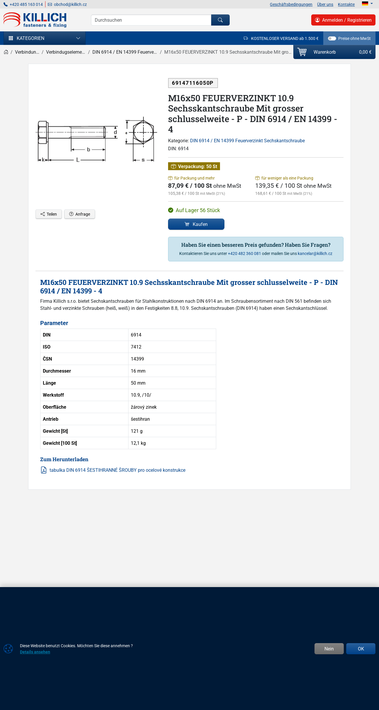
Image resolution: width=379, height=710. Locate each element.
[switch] (332, 38)
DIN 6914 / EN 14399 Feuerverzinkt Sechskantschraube (247, 140)
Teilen (48, 214)
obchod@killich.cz (67, 4)
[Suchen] (220, 20)
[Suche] (151, 20)
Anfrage (79, 214)
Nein (329, 649)
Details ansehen (35, 651)
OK (361, 649)
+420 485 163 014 (23, 4)
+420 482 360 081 (244, 253)
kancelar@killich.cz (315, 253)
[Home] (6, 52)
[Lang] (367, 3)
